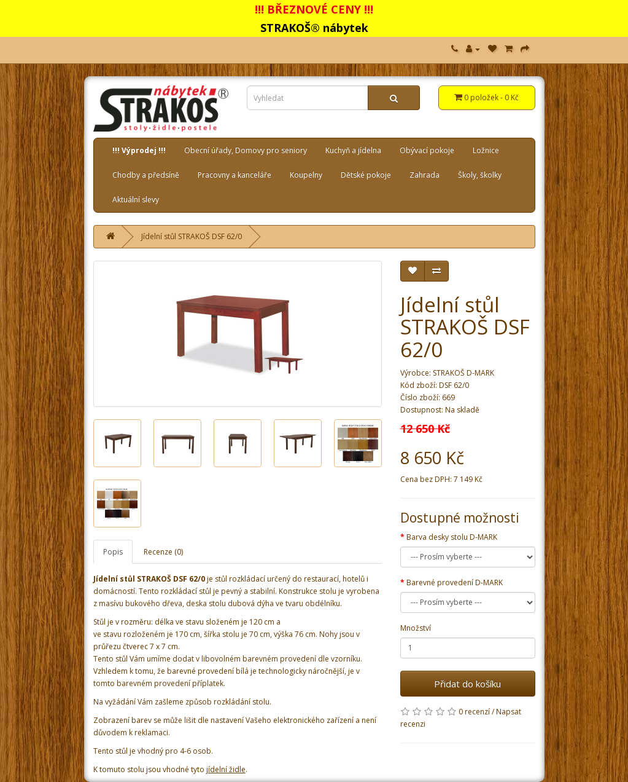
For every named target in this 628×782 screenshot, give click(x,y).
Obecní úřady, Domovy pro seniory (245, 150)
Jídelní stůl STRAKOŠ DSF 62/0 (191, 236)
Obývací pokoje (427, 150)
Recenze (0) (163, 552)
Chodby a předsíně (145, 175)
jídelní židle (226, 769)
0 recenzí (474, 711)
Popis (113, 552)
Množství (415, 628)
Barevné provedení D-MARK (454, 582)
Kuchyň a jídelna (353, 150)
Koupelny (306, 175)
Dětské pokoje (366, 175)
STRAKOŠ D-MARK (463, 373)
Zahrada (424, 175)
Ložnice (486, 150)
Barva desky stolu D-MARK (451, 537)
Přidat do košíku (467, 683)
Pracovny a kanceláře (234, 175)
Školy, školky (480, 175)
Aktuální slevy (135, 199)
